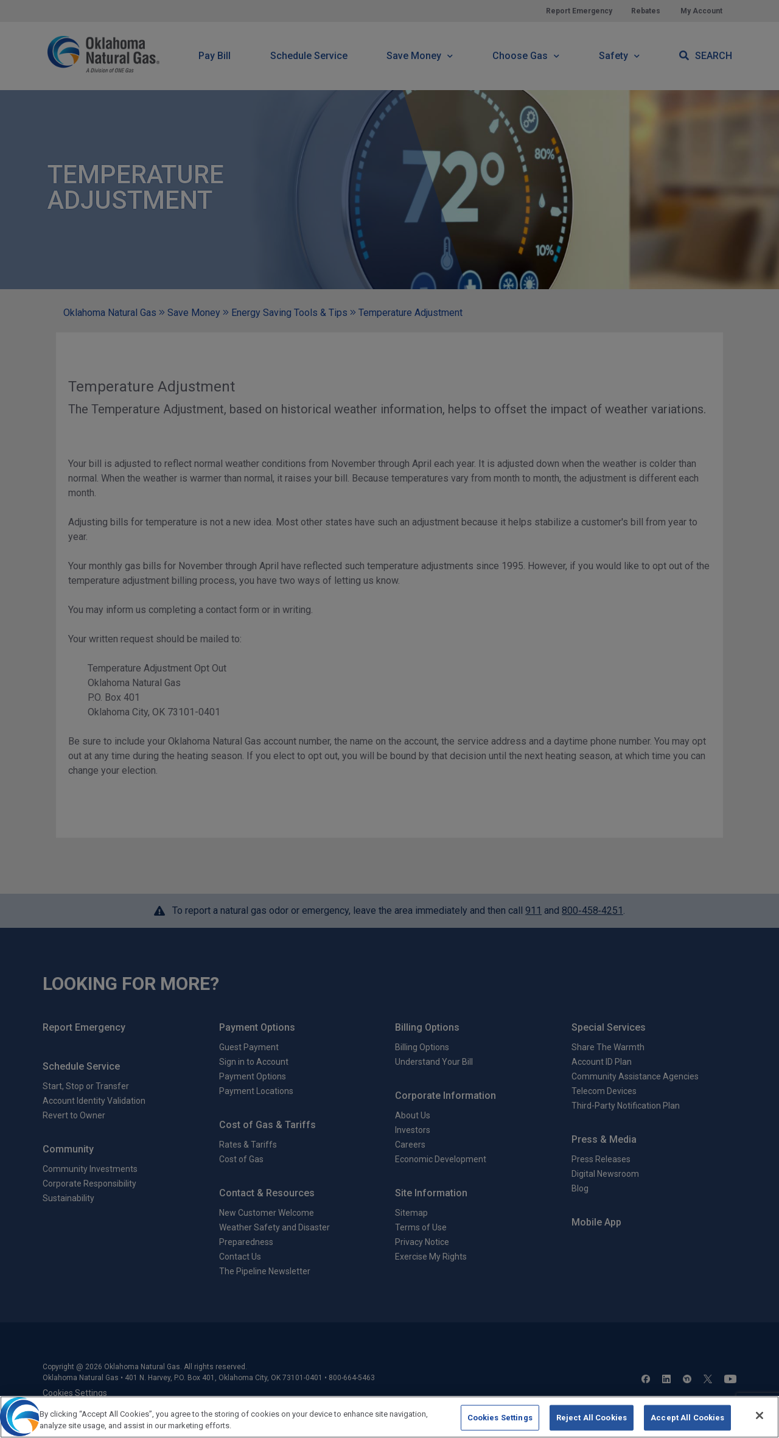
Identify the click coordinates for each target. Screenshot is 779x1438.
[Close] (759, 1415)
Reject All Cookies (591, 1417)
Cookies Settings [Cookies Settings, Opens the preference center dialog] (500, 1417)
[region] (389, 1417)
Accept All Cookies (687, 1417)
